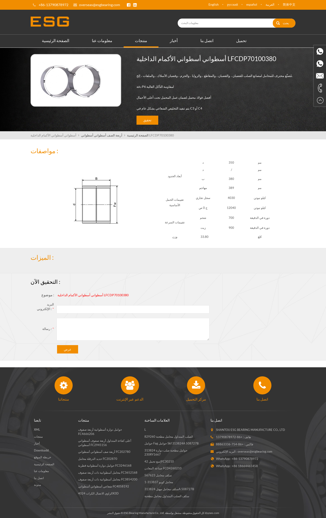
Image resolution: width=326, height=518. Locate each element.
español (251, 4)
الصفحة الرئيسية (55, 40)
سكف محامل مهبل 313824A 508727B (169, 488)
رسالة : (48, 328)
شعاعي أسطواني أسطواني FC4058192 (103, 486)
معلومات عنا (102, 40)
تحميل (241, 40)
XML (37, 429)
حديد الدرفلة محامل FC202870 (97, 458)
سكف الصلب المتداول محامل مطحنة (166, 495)
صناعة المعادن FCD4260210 (163, 468)
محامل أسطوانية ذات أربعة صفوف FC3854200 (107, 479)
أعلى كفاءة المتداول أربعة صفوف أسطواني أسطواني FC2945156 (104, 442)
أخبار (174, 40)
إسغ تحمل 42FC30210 (159, 461)
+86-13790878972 (229, 436)
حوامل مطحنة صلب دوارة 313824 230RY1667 (165, 452)
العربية (270, 4)
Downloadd (41, 450)
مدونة (37, 484)
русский (232, 4)
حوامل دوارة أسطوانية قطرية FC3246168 (105, 465)
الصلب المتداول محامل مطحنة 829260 (168, 436)
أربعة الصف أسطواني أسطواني (101, 135)
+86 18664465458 (245, 465)
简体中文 (289, 4)
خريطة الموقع (42, 456)
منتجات (141, 40)
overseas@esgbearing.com (99, 4)
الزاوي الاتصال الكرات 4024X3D (98, 493)
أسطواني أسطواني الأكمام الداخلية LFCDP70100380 (93, 295)
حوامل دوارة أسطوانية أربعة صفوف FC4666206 (100, 431)
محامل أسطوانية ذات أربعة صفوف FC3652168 (107, 472)
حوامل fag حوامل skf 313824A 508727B (171, 443)
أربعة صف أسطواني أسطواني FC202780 (104, 451)
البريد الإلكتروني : (45, 306)
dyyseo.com (212, 512)
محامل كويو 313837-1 (158, 482)
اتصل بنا (206, 40)
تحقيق (147, 120)
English (214, 4)
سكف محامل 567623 (158, 475)
